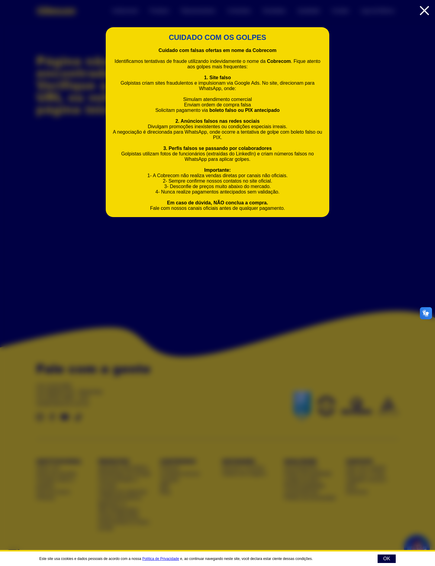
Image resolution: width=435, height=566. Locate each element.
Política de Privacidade (160, 559)
